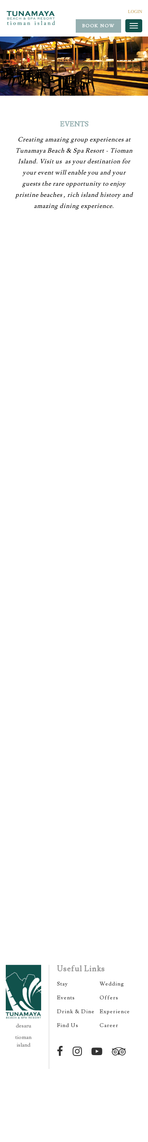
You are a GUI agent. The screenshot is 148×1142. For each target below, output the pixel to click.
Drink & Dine (76, 1011)
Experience (115, 1011)
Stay (62, 984)
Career (109, 1025)
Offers (109, 997)
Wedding (112, 984)
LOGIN (135, 11)
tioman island (23, 1041)
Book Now (98, 26)
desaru (23, 1025)
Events (66, 997)
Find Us (67, 1025)
